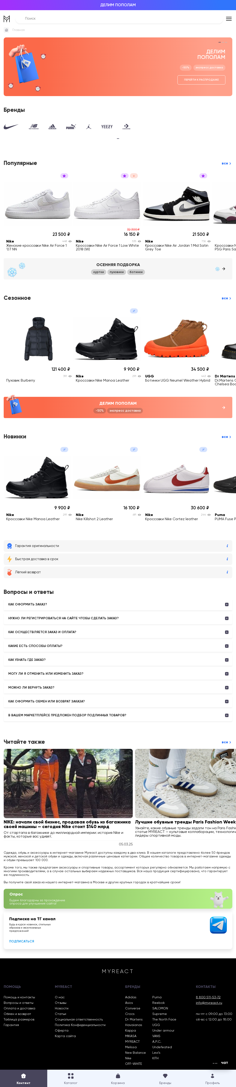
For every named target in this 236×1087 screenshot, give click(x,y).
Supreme (159, 1014)
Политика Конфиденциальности (80, 1025)
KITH (155, 1058)
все (225, 163)
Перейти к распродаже (201, 80)
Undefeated (162, 1047)
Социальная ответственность (79, 1019)
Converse (132, 1008)
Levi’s (156, 1052)
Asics (129, 1003)
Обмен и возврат (17, 1014)
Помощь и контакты (19, 997)
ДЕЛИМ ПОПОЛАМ (118, 5)
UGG (156, 1025)
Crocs (130, 1014)
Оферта (61, 1030)
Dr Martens (134, 1019)
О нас (60, 997)
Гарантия (11, 1025)
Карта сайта (65, 1036)
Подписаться (21, 941)
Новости (61, 1008)
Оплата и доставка (19, 1008)
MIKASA (130, 1036)
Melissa (131, 1047)
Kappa (130, 1030)
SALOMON (160, 1008)
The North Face (164, 1019)
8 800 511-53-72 (208, 997)
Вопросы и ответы (18, 1003)
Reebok (158, 1003)
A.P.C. (156, 1041)
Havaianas (133, 1025)
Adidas (130, 997)
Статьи (60, 1014)
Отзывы (60, 1003)
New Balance (135, 1052)
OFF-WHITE (133, 1064)
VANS (156, 1036)
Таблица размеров (19, 1019)
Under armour (163, 1030)
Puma (157, 997)
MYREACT (132, 1041)
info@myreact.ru (209, 1003)
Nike (128, 1058)
